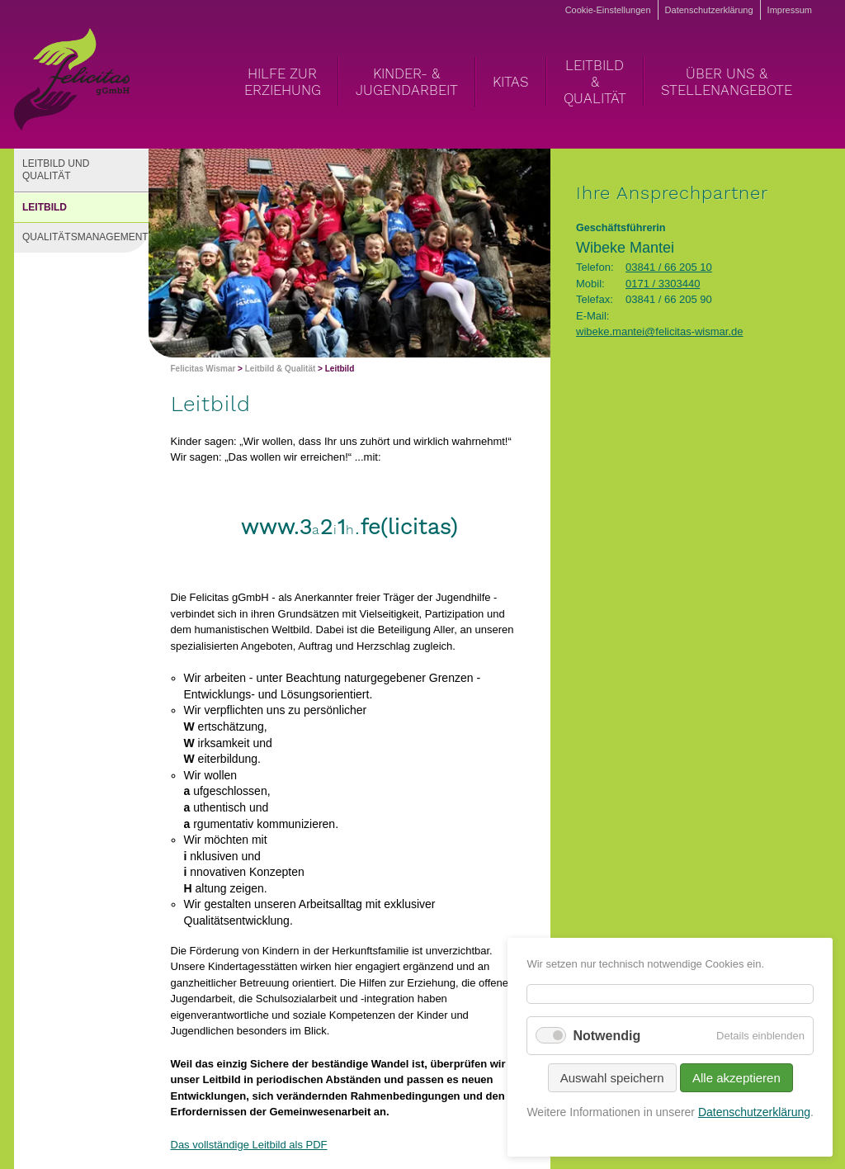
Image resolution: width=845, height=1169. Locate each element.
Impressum (789, 10)
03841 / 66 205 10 (668, 267)
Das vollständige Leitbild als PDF (249, 1144)
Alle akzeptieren (736, 1078)
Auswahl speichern (612, 1078)
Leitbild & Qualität (280, 368)
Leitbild (44, 207)
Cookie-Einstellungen (608, 10)
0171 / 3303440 (662, 283)
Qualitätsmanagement (85, 237)
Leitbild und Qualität (55, 170)
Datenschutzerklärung (709, 10)
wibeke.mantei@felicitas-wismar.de (660, 331)
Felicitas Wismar (203, 368)
